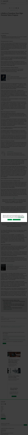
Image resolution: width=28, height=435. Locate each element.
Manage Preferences (16, 219)
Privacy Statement (21, 217)
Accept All (9, 219)
